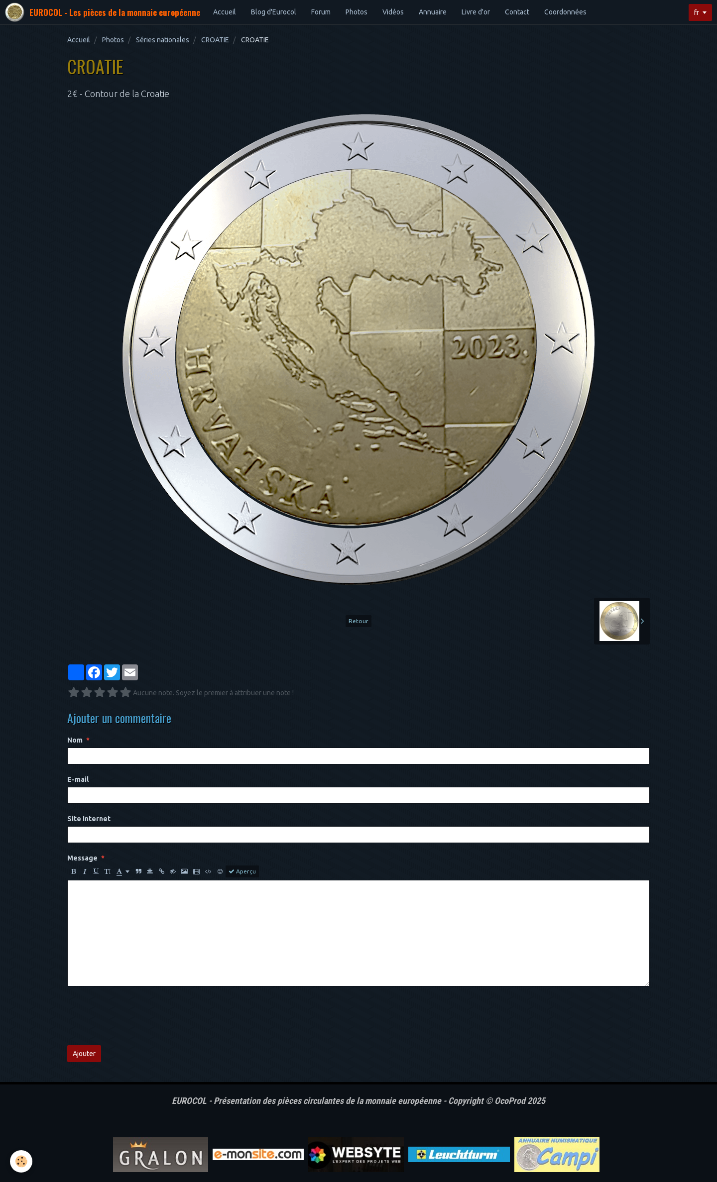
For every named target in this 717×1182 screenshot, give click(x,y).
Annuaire (433, 12)
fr (696, 12)
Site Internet (89, 819)
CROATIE (215, 40)
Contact (517, 12)
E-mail (78, 779)
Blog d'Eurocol (273, 12)
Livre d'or (476, 12)
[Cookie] (21, 1161)
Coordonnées (565, 12)
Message (82, 858)
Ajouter (84, 1054)
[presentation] (143, 1015)
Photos (356, 12)
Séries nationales (162, 40)
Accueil (224, 12)
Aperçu (242, 871)
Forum (321, 12)
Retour (358, 621)
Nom (75, 740)
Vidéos (393, 12)
